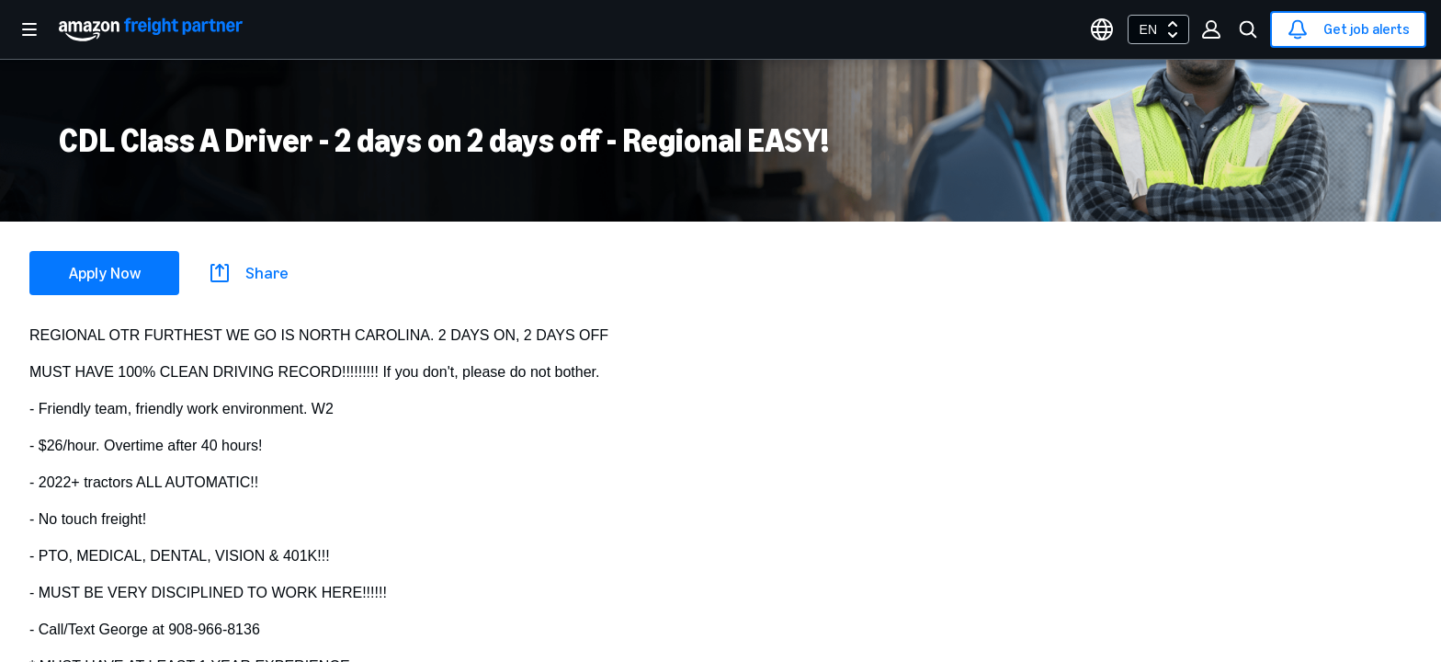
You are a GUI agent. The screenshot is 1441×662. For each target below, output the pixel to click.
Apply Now (105, 273)
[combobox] (1158, 29)
